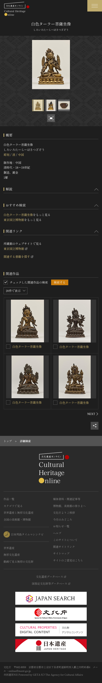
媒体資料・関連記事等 (66, 499)
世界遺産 (9, 548)
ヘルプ (57, 533)
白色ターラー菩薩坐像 (18, 215)
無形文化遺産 (12, 555)
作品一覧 (9, 499)
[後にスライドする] (92, 413)
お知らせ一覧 (61, 526)
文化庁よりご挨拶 (64, 513)
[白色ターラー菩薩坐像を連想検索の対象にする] (8, 346)
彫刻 (6, 155)
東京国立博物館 (14, 220)
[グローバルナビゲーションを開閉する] (94, 6)
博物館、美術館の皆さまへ (69, 506)
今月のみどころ (62, 519)
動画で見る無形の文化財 (19, 562)
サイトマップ (61, 553)
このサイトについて (65, 540)
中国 (21, 155)
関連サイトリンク (64, 547)
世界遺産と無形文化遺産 (19, 513)
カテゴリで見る (13, 506)
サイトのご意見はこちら (68, 560)
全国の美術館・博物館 (17, 519)
